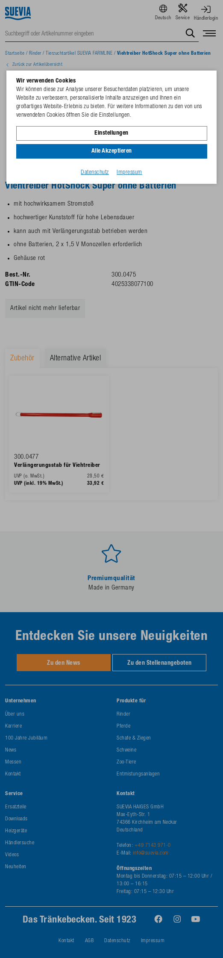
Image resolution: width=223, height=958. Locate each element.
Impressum (129, 173)
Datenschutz (95, 173)
